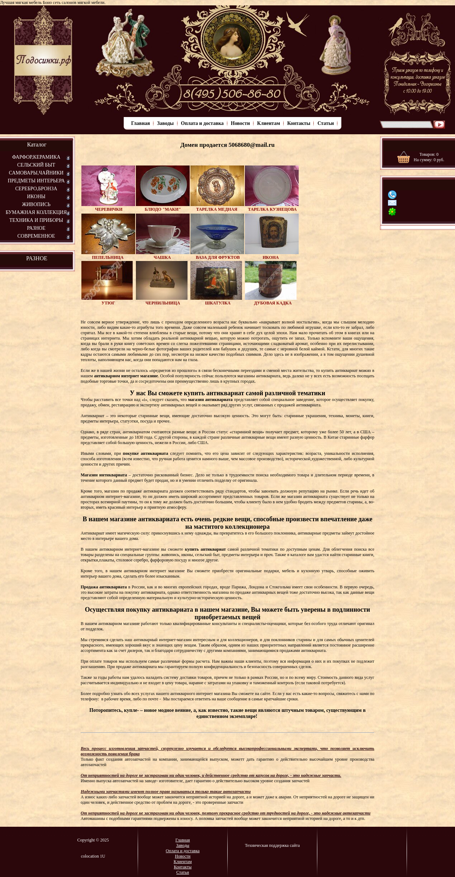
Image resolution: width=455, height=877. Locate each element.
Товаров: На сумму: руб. (429, 157)
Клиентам (268, 123)
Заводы (165, 123)
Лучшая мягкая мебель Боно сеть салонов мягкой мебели (52, 2)
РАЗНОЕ (36, 258)
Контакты (298, 123)
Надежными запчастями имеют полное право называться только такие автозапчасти (166, 791)
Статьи (325, 123)
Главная (140, 123)
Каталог (36, 144)
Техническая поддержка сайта (272, 845)
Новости (240, 123)
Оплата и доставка (202, 123)
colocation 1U (93, 856)
